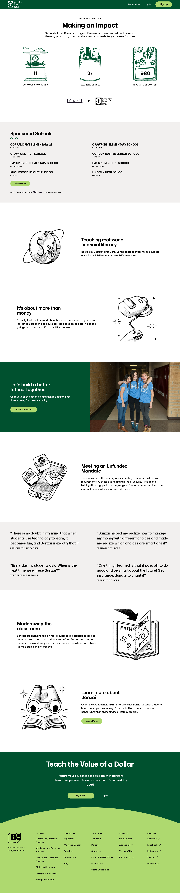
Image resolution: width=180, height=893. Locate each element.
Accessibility (126, 845)
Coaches (68, 851)
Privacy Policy (126, 857)
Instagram (154, 851)
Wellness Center (72, 845)
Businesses (97, 863)
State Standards (100, 870)
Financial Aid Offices (102, 857)
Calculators (70, 857)
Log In (148, 4)
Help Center (125, 839)
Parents (95, 845)
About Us (154, 838)
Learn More (134, 4)
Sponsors (96, 851)
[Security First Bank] (15, 4)
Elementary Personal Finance (47, 840)
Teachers (96, 839)
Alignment (69, 839)
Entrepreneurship (45, 880)
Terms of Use (126, 851)
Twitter (153, 857)
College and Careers (47, 873)
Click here (37, 192)
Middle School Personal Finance (48, 850)
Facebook (154, 844)
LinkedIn (153, 863)
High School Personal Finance (47, 859)
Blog (66, 863)
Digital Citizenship (45, 867)
